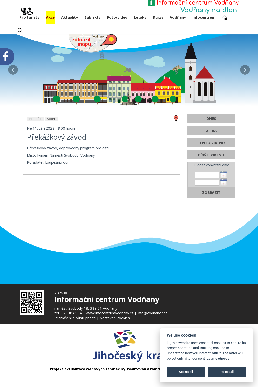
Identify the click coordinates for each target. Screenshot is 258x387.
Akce (50, 17)
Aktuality (69, 17)
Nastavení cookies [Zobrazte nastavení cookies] (115, 317)
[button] (13, 68)
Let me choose (218, 359)
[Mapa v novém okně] (93, 42)
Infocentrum (203, 17)
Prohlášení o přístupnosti (75, 317)
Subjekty (93, 17)
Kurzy (158, 17)
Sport (51, 127)
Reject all (227, 371)
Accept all (186, 371)
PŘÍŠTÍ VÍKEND (211, 163)
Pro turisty (30, 15)
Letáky (140, 17)
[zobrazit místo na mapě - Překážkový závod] (176, 126)
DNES (211, 126)
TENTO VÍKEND (211, 151)
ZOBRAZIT (211, 200)
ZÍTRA (211, 139)
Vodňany (178, 17)
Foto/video (117, 17)
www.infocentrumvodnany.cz (109, 313)
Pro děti (35, 127)
